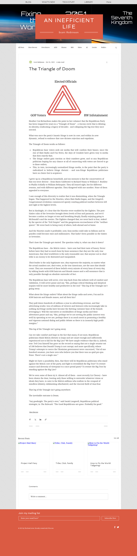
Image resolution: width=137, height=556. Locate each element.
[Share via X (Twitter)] (35, 419)
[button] (116, 47)
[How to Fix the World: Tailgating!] (103, 450)
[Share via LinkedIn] (40, 419)
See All (116, 438)
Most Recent (32, 47)
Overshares (45, 47)
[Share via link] (46, 419)
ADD (55, 47)
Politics (103, 47)
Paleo (80, 47)
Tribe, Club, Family (64, 463)
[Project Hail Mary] (33, 450)
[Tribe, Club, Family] (68, 450)
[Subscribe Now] (110, 518)
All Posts (21, 47)
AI (87, 47)
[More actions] (107, 62)
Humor (64, 47)
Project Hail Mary (29, 463)
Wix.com (51, 528)
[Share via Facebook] (30, 419)
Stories (94, 47)
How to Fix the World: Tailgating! (100, 464)
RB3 (72, 47)
